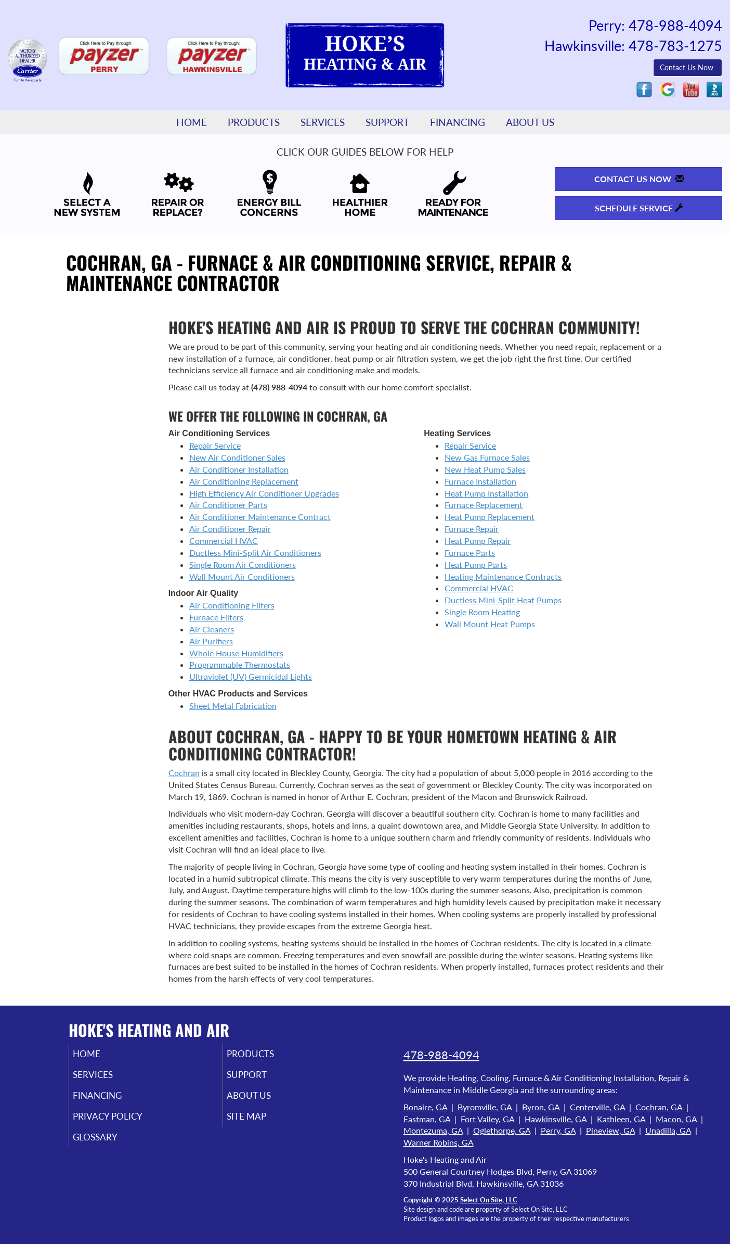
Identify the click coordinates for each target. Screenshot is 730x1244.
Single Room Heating (482, 612)
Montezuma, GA (433, 1130)
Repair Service (215, 445)
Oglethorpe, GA (501, 1130)
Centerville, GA (597, 1107)
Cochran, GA (658, 1107)
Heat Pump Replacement (490, 517)
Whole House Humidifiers (236, 653)
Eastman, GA (426, 1119)
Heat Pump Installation (486, 493)
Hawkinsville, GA (555, 1119)
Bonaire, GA (425, 1107)
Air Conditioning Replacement (243, 481)
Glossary (109, 1144)
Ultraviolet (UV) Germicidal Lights (250, 676)
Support (387, 122)
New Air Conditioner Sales (237, 457)
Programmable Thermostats (239, 664)
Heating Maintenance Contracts (503, 576)
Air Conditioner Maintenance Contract (260, 517)
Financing (457, 122)
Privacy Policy (123, 1122)
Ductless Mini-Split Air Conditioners (255, 552)
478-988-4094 (441, 1055)
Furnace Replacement (484, 505)
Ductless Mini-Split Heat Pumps (503, 600)
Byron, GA (540, 1107)
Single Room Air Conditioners (242, 564)
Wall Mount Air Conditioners (242, 576)
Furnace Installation (480, 481)
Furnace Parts (470, 552)
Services (323, 122)
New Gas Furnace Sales (487, 457)
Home (191, 122)
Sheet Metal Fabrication (233, 705)
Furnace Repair (472, 529)
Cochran (184, 773)
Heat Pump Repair (478, 540)
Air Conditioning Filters (232, 605)
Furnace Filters (216, 617)
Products (254, 122)
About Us (530, 122)
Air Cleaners (211, 629)
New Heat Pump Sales (485, 469)
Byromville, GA (485, 1107)
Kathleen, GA (621, 1119)
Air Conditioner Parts (228, 505)
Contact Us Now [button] (687, 67)
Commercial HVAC (223, 540)
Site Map (260, 1122)
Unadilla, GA (668, 1130)
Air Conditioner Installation (239, 469)
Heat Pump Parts (476, 564)
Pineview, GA (610, 1130)
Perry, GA (558, 1130)
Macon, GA (676, 1119)
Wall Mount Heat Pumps (490, 624)
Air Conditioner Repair (230, 529)
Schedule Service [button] (639, 208)
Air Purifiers (211, 641)
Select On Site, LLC (488, 1200)
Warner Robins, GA (438, 1142)
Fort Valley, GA (487, 1119)
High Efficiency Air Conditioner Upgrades (264, 493)
